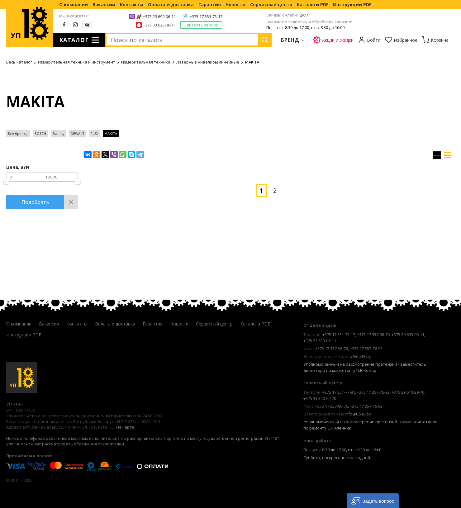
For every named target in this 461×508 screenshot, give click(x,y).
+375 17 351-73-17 (206, 16)
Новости (235, 4)
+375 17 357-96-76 (373, 334)
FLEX (94, 133)
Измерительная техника (145, 62)
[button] (373, 500)
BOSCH (40, 133)
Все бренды (18, 133)
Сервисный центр (271, 4)
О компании (73, 4)
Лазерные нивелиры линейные (207, 62)
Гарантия (209, 4)
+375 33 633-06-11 (159, 25)
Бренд (290, 39)
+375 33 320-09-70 (319, 398)
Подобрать (35, 202)
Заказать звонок (201, 25)
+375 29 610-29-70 (408, 392)
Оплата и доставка (171, 4)
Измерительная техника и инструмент (76, 62)
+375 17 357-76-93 (366, 348)
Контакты (131, 4)
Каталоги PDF (312, 4)
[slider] (6, 181)
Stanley (58, 133)
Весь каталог (19, 62)
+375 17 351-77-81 (338, 392)
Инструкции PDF (352, 4)
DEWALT (77, 133)
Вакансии (104, 4)
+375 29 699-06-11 (159, 16)
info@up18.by (358, 356)
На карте (125, 427)
